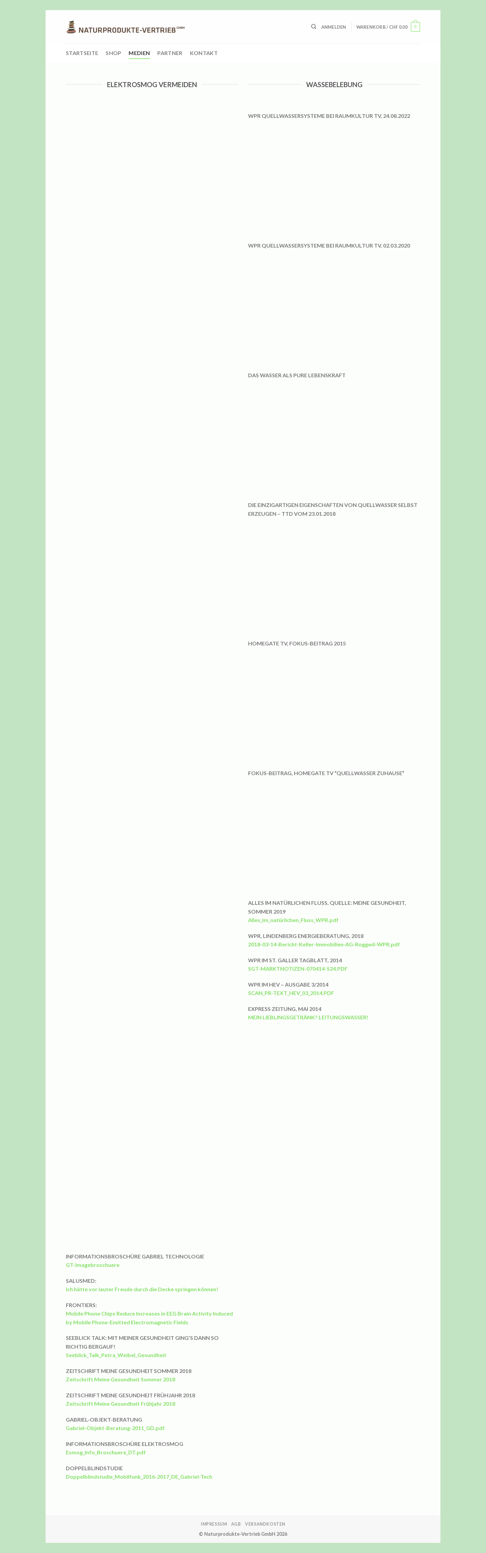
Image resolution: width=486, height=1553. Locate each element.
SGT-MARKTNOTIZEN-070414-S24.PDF (298, 968)
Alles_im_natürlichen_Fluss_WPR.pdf (293, 920)
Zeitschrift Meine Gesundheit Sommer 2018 (120, 1379)
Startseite (82, 53)
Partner (169, 53)
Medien (139, 53)
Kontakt (204, 53)
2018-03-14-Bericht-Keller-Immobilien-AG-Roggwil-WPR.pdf (324, 944)
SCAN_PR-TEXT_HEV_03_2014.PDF (291, 993)
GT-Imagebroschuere (92, 1265)
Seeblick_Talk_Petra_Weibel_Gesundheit (116, 1355)
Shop (113, 53)
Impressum (214, 1524)
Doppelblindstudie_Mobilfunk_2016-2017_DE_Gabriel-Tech (139, 1476)
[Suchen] (313, 26)
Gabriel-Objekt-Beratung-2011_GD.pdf (115, 1428)
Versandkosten (265, 1524)
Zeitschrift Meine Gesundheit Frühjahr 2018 (120, 1403)
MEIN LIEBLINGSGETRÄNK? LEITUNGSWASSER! (308, 1017)
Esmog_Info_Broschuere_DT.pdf (106, 1452)
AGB (236, 1524)
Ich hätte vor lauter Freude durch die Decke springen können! (142, 1289)
